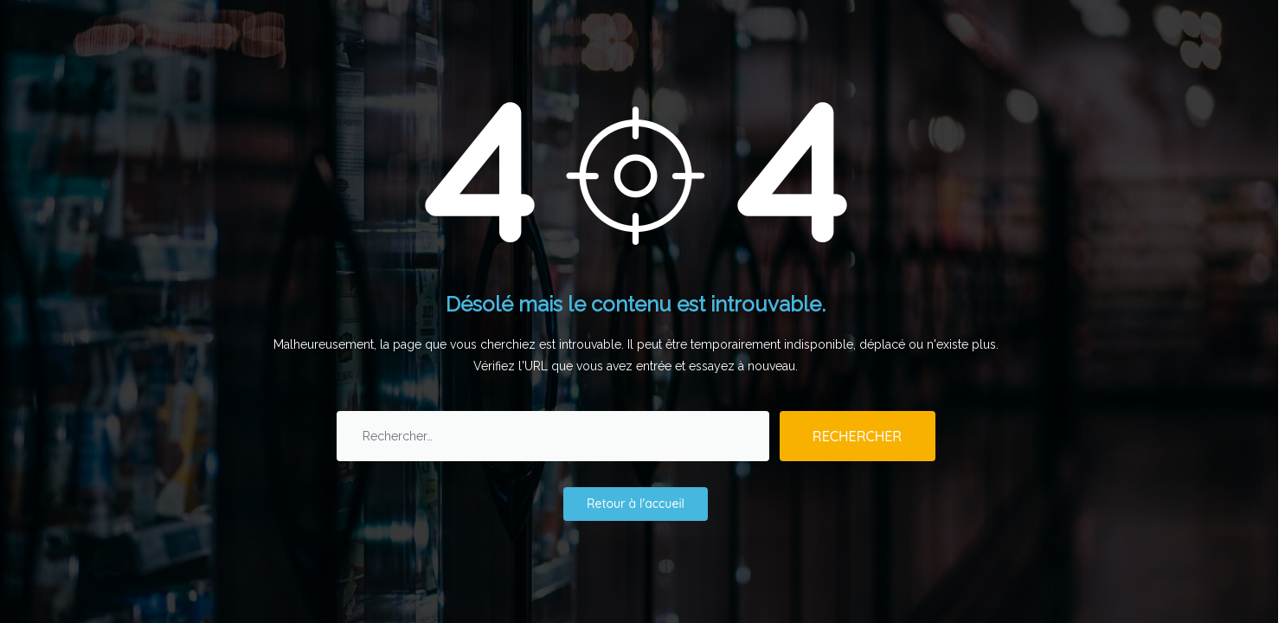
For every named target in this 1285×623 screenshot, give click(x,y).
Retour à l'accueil (635, 503)
